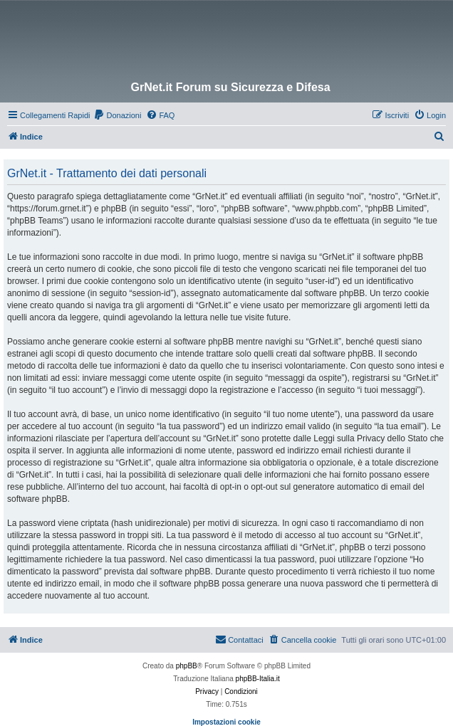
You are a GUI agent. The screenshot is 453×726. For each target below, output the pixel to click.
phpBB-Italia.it (258, 679)
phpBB (186, 666)
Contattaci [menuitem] (239, 639)
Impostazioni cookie (226, 722)
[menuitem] (117, 115)
